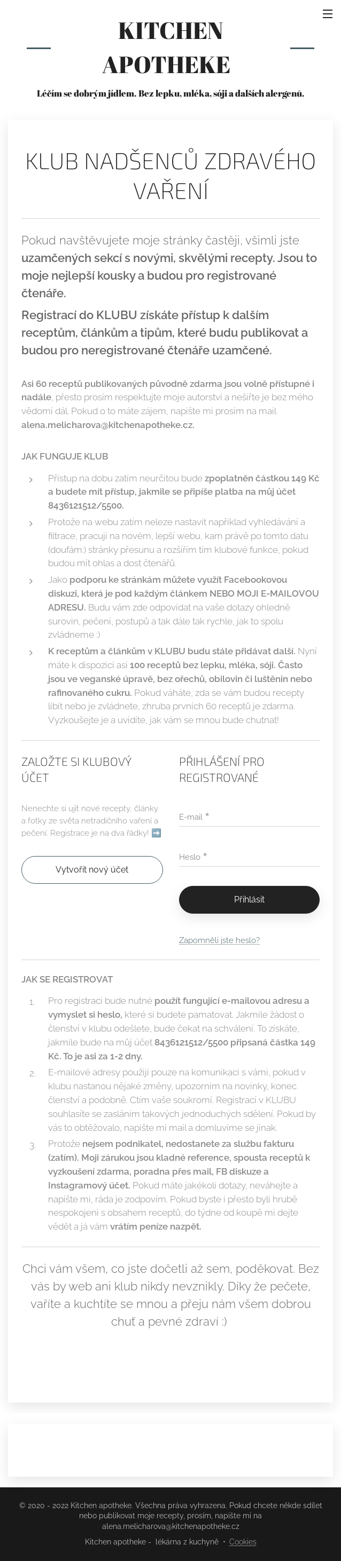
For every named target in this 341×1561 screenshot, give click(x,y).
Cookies (243, 1542)
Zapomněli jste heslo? (219, 940)
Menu (327, 13)
